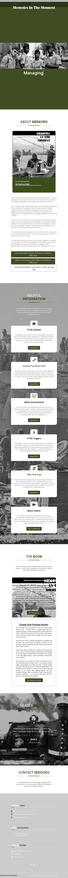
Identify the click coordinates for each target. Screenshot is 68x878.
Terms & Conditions (21, 836)
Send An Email (18, 857)
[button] (32, 753)
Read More (34, 348)
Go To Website (34, 529)
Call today (17, 854)
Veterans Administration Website (24, 814)
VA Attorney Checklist (20, 817)
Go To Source (34, 613)
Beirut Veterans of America (22, 811)
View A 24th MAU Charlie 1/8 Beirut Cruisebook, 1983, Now (33, 254)
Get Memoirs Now (34, 680)
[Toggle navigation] (14, 3)
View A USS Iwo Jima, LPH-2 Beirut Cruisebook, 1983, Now (33, 261)
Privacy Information (21, 834)
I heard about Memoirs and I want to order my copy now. (34, 268)
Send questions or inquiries (23, 851)
